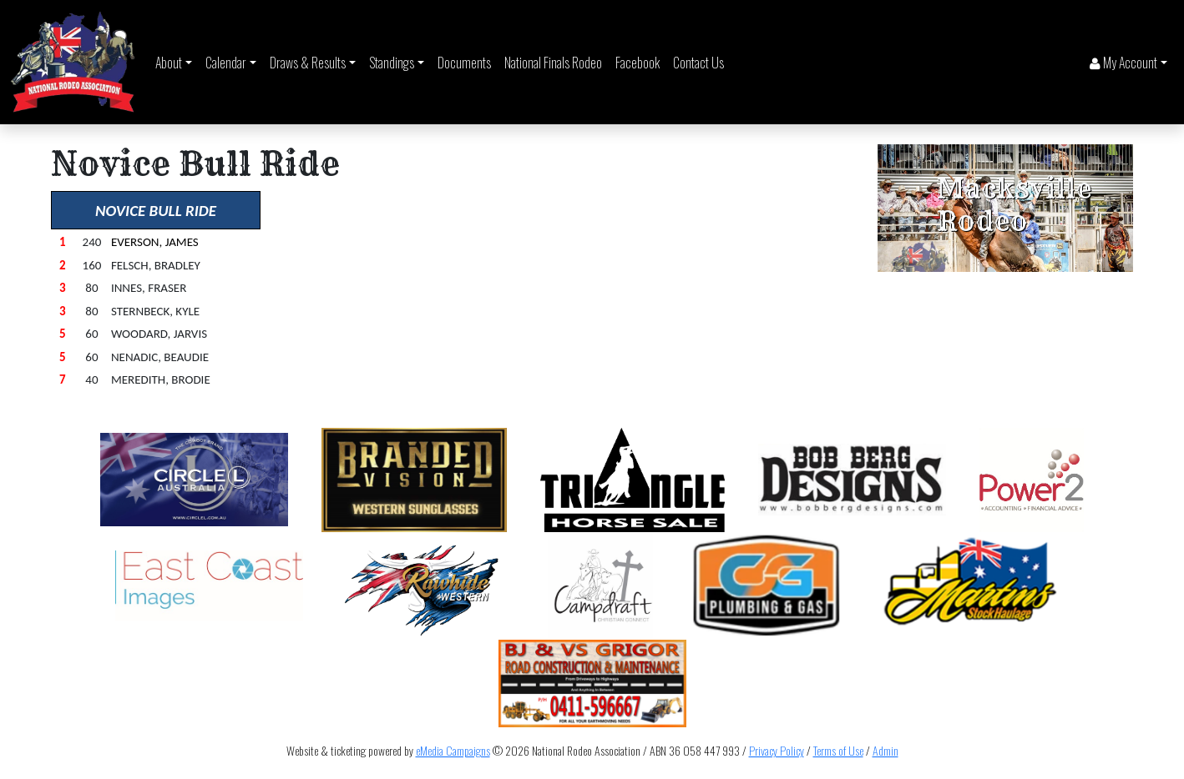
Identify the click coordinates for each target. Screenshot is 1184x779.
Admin (885, 750)
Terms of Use (838, 750)
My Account (1123, 63)
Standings (391, 63)
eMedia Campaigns (453, 750)
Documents (464, 63)
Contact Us (698, 63)
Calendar (225, 63)
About (168, 63)
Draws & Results (308, 63)
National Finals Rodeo (553, 63)
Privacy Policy (776, 750)
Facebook (637, 63)
